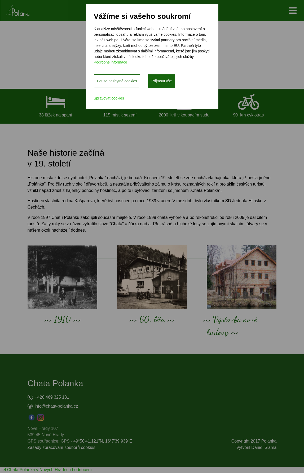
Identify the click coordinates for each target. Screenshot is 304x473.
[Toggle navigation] (293, 10)
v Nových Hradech (53, 469)
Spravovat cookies (109, 98)
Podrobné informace (110, 62)
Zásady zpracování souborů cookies (61, 447)
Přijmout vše (161, 81)
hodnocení (82, 469)
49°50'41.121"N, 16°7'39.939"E (102, 441)
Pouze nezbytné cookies (117, 81)
